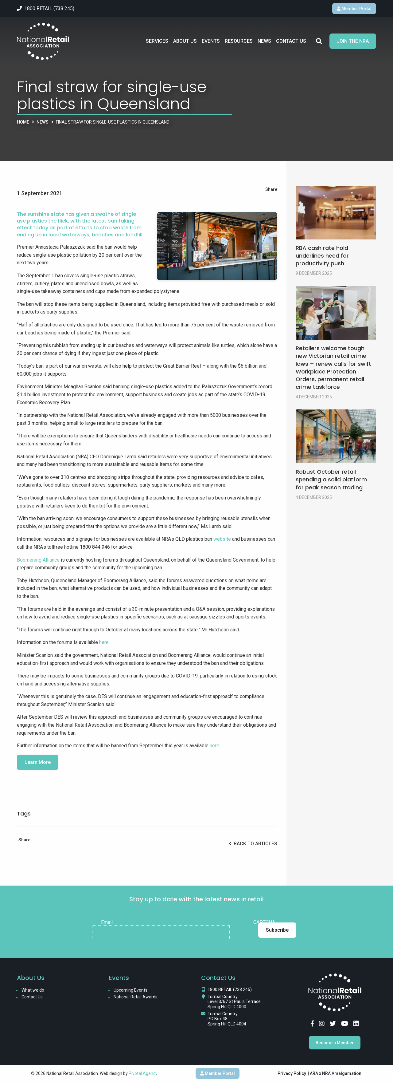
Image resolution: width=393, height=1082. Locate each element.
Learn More (38, 762)
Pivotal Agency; (143, 1073)
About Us (185, 41)
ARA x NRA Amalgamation (335, 1073)
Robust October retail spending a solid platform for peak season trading (331, 479)
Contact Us (291, 41)
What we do (32, 990)
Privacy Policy (292, 1073)
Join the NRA (353, 41)
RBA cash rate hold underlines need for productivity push (322, 255)
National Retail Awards (136, 996)
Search (319, 41)
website (222, 539)
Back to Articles (253, 844)
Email (107, 922)
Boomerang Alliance (38, 560)
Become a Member (335, 1042)
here (104, 642)
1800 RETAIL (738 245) (230, 989)
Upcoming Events (130, 990)
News (264, 41)
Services (157, 41)
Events (211, 41)
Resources (239, 41)
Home (23, 122)
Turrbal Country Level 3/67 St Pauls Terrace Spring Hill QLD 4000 (234, 1001)
